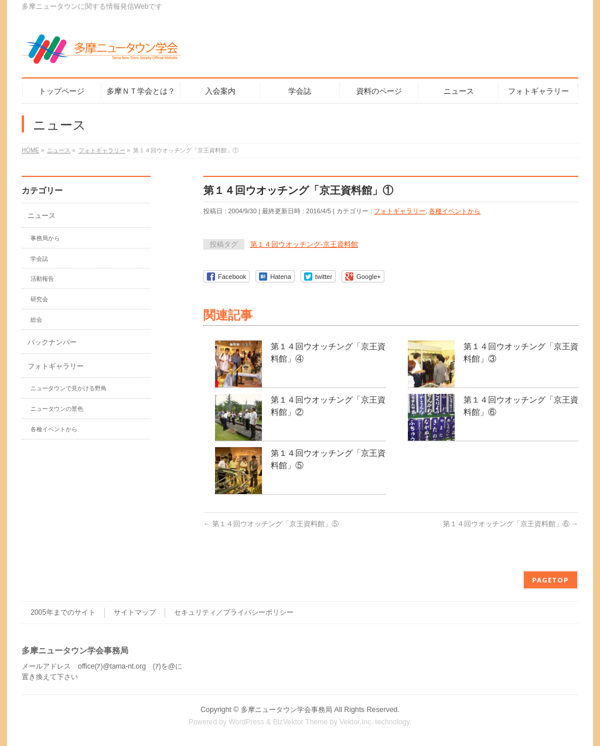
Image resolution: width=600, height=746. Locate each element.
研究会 (39, 299)
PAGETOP (550, 580)
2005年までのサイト (63, 612)
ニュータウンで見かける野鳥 (68, 388)
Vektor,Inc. (356, 722)
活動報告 (42, 278)
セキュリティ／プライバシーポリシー (234, 612)
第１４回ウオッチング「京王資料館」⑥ (510, 524)
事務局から (45, 238)
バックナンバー (52, 342)
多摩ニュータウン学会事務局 (286, 710)
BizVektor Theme (300, 722)
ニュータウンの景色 (56, 409)
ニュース (42, 216)
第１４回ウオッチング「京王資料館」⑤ (271, 524)
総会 (36, 319)
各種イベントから (454, 210)
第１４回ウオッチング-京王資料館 (304, 244)
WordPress (246, 722)
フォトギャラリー (399, 210)
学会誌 (39, 259)
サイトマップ (135, 612)
